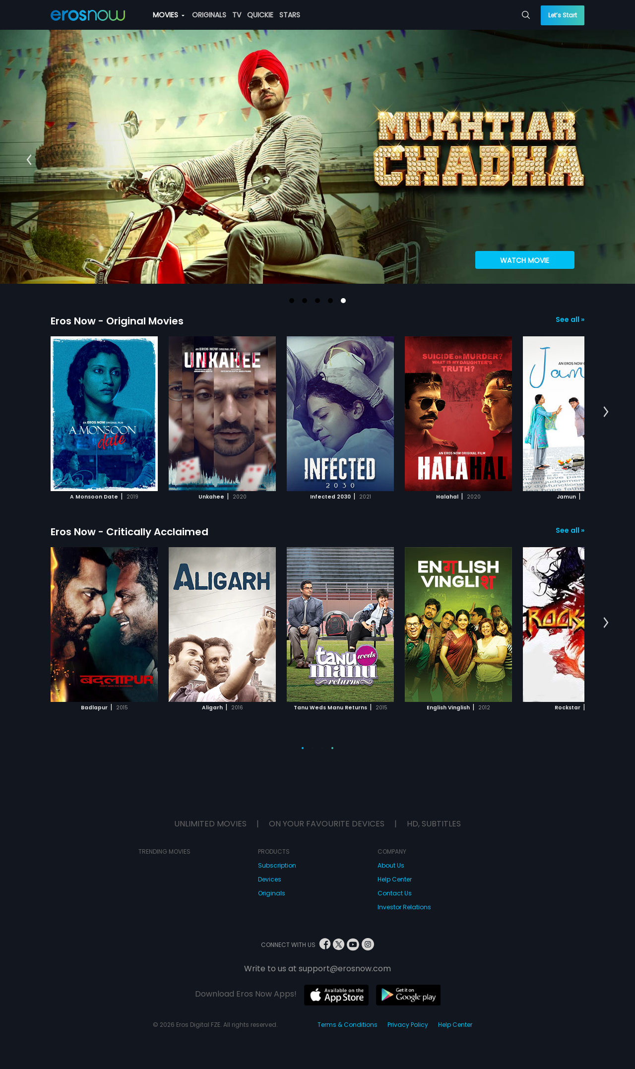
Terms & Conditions (348, 1024)
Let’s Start (562, 15)
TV (236, 15)
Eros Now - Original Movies (117, 321)
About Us (391, 865)
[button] (291, 300)
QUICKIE (260, 15)
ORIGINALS (209, 15)
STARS (289, 15)
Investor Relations (404, 907)
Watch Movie (524, 260)
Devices (269, 879)
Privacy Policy (407, 1024)
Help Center (395, 879)
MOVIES (169, 15)
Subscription (277, 865)
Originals (271, 893)
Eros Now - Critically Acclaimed (129, 532)
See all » (570, 319)
